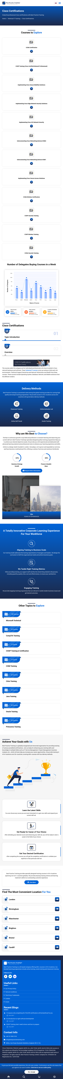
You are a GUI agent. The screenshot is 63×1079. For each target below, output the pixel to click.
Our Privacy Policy (10, 988)
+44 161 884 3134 (11, 1036)
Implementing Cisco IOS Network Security (31, 122)
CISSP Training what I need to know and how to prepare (22, 1024)
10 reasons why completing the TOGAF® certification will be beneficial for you (29, 1013)
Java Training (11, 696)
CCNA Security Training (31, 253)
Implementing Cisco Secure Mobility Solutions (31, 85)
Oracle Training (12, 711)
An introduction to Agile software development (20, 1019)
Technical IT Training (14, 18)
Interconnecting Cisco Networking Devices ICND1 (31, 159)
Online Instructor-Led (46, 405)
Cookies (7, 998)
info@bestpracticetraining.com (15, 1039)
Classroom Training (16, 405)
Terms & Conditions (10, 992)
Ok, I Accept (31, 1072)
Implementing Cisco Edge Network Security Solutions (31, 103)
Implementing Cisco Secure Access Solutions (31, 178)
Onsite (6, 1002)
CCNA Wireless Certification (31, 197)
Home (4, 18)
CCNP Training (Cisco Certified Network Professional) (31, 66)
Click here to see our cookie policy (41, 1067)
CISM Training (11, 666)
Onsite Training (46, 417)
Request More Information (31, 471)
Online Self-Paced (16, 417)
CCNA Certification (31, 47)
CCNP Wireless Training (31, 234)
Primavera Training (13, 727)
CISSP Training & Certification (17, 651)
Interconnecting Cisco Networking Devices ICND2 (31, 141)
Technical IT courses (32, 370)
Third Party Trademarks (11, 995)
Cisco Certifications (28, 18)
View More (31, 882)
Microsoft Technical (13, 620)
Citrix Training (11, 681)
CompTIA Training (13, 635)
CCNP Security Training (31, 216)
